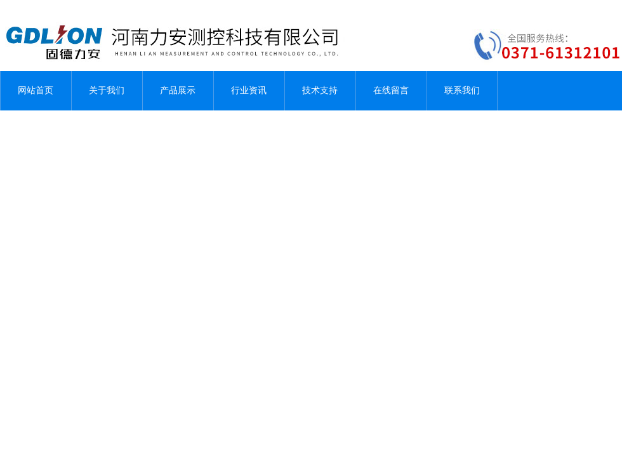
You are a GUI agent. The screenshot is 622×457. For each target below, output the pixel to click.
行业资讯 (249, 90)
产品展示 (177, 90)
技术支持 (320, 90)
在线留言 (391, 90)
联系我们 (462, 90)
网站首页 (35, 90)
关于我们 (106, 90)
